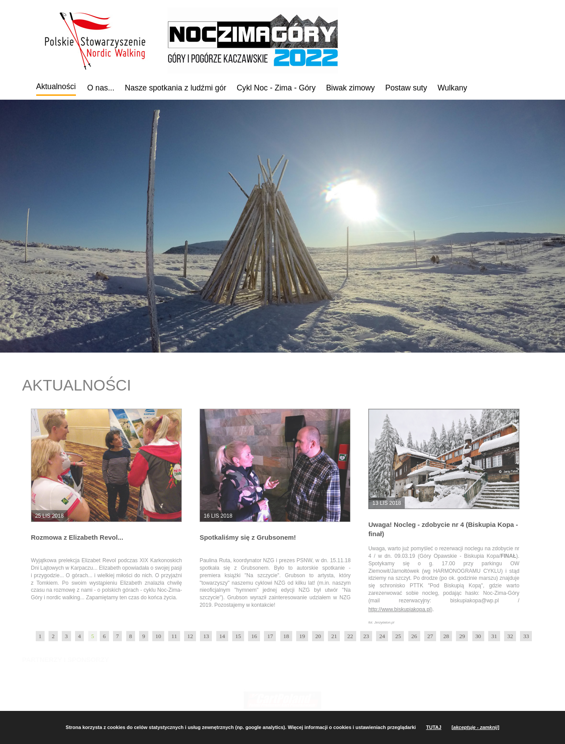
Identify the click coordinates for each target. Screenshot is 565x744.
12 (190, 636)
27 (430, 636)
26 (414, 636)
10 (158, 636)
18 (286, 636)
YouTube (522, 87)
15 (238, 636)
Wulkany (452, 87)
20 (318, 636)
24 (382, 636)
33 (526, 636)
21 (334, 636)
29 (462, 636)
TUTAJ (433, 727)
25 (398, 636)
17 (270, 636)
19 (302, 636)
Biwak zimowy (350, 87)
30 (478, 636)
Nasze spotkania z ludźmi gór (175, 87)
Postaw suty (406, 87)
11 (174, 636)
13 (206, 636)
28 (446, 636)
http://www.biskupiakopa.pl (399, 609)
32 (510, 636)
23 (366, 636)
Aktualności (56, 86)
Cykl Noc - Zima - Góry (276, 87)
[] (475, 727)
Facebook (497, 85)
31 (494, 636)
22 (350, 636)
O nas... (101, 87)
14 (222, 636)
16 (254, 636)
